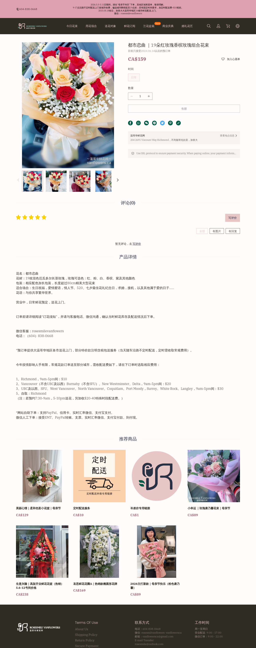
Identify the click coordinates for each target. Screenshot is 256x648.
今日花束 (72, 26)
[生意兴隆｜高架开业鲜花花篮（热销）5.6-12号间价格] (42, 537)
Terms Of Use (86, 599)
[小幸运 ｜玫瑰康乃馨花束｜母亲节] (214, 459)
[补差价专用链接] (156, 459)
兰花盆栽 (148, 26)
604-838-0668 (28, 9)
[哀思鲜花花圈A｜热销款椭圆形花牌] (99, 535)
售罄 (184, 109)
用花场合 (91, 26)
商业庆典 (168, 26)
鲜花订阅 (129, 26)
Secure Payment (86, 622)
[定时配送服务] (99, 459)
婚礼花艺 (187, 26)
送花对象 (110, 26)
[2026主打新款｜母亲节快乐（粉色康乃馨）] (156, 537)
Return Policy (84, 616)
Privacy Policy (85, 627)
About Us (81, 605)
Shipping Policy (86, 611)
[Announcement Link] (128, 9)
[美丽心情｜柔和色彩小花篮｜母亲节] (42, 459)
